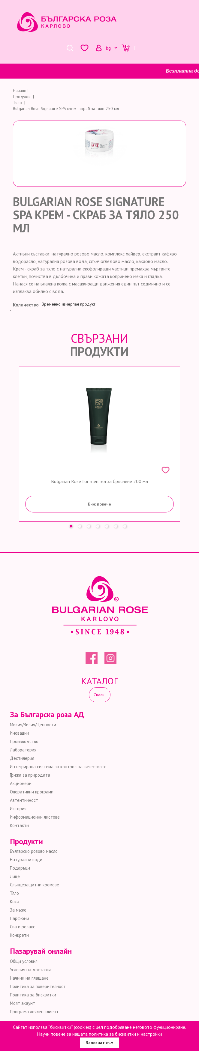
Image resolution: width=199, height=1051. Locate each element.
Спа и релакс (22, 927)
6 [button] (117, 525)
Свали (100, 694)
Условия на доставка (30, 969)
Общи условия (24, 961)
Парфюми (19, 918)
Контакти (19, 825)
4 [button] (99, 525)
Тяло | (19, 102)
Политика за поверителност (38, 986)
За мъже (18, 910)
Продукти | (24, 96)
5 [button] (108, 525)
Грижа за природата (30, 775)
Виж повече (99, 504)
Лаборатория (23, 750)
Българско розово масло (34, 851)
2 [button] (81, 525)
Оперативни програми (31, 792)
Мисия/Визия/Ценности (33, 724)
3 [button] (90, 525)
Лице (15, 876)
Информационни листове (35, 817)
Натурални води (26, 859)
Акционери (21, 783)
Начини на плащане (29, 978)
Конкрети (19, 935)
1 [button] (72, 525)
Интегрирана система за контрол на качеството (58, 766)
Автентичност (24, 800)
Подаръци (20, 868)
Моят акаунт (22, 1003)
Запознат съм (99, 1042)
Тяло (14, 893)
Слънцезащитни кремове (34, 885)
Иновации (19, 733)
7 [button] (126, 525)
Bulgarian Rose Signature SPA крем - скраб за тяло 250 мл (66, 108)
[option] (99, 444)
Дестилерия (22, 758)
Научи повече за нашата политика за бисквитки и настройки (99, 1034)
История (18, 808)
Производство (24, 741)
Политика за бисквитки (33, 995)
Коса (14, 901)
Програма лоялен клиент (34, 1011)
